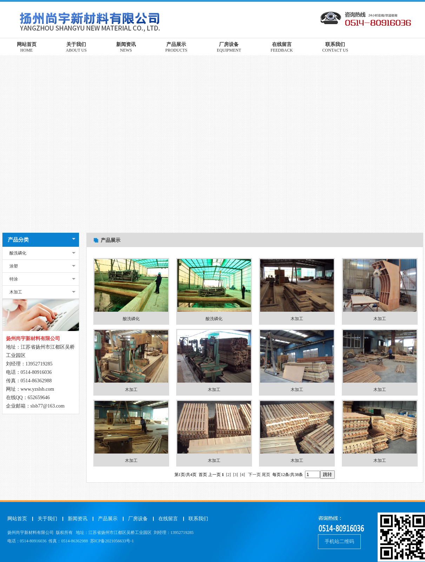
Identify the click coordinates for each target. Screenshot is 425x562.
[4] (242, 474)
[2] (228, 474)
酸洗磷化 (17, 253)
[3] (235, 474)
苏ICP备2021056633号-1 (112, 540)
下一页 (254, 474)
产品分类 (18, 240)
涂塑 (13, 266)
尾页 (266, 474)
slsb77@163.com (48, 406)
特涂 (13, 279)
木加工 (15, 292)
